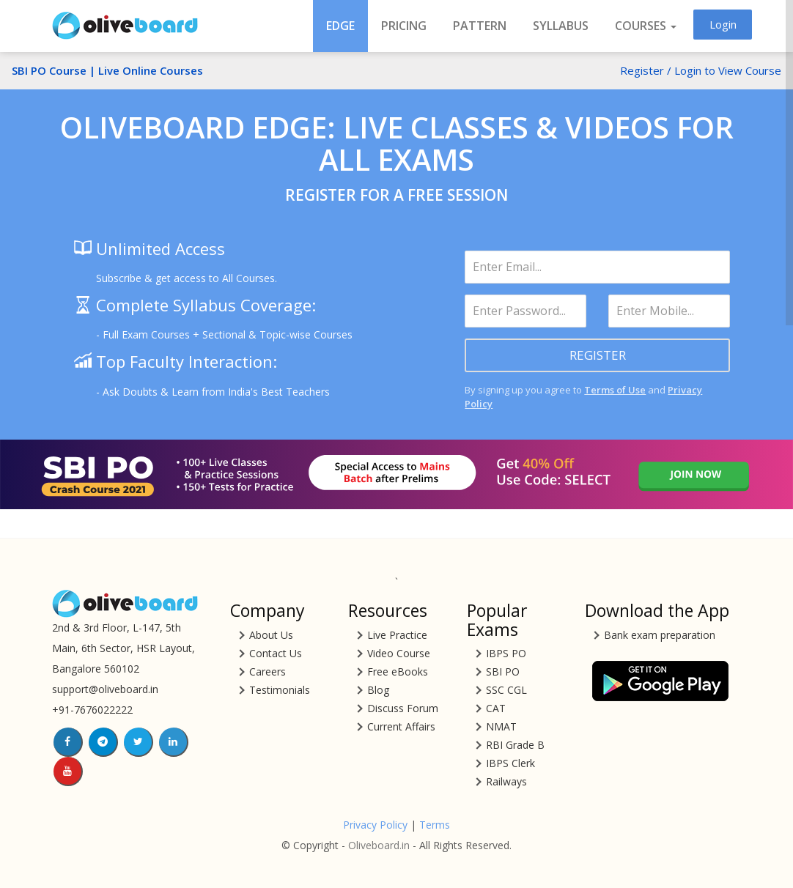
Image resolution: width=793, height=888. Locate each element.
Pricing (404, 26)
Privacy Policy (375, 825)
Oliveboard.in (379, 845)
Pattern (479, 26)
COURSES (645, 26)
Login (723, 24)
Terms (434, 825)
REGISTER (597, 355)
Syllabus (561, 26)
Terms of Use (615, 389)
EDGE (340, 26)
